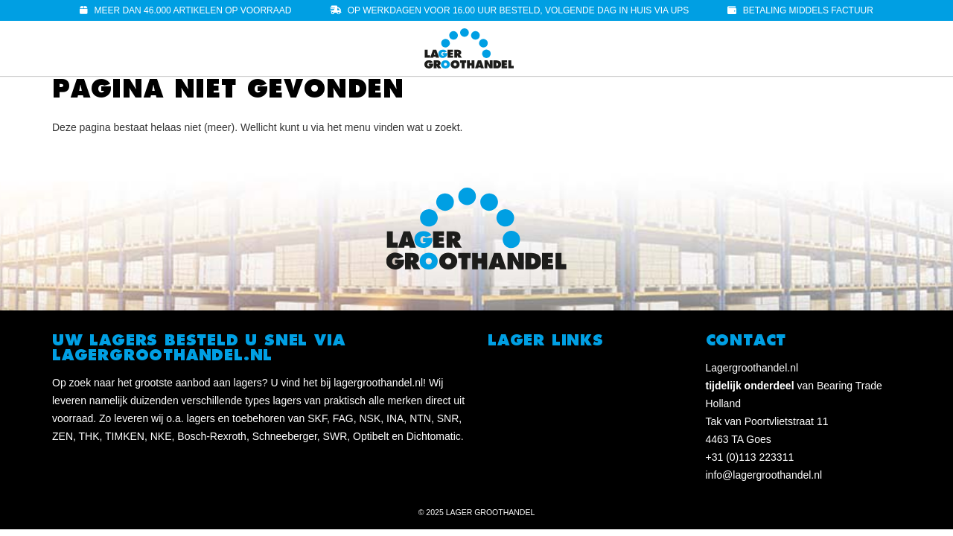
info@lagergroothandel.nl (764, 475)
